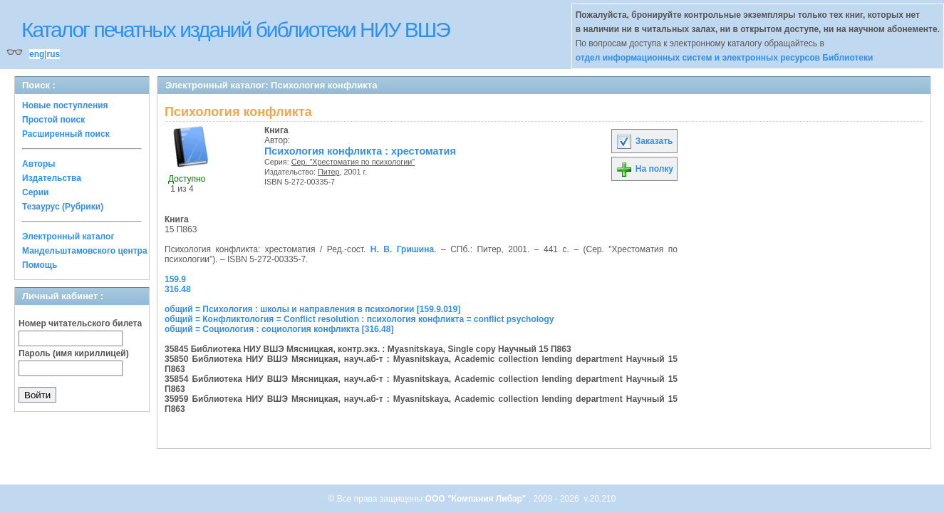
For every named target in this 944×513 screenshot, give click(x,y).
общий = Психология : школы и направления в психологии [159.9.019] (312, 309)
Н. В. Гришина (402, 249)
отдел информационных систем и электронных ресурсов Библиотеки (724, 58)
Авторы (39, 164)
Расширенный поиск (66, 134)
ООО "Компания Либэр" (477, 499)
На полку (644, 169)
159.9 (175, 279)
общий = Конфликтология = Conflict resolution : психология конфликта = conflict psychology (359, 319)
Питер (329, 171)
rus (53, 54)
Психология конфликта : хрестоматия (360, 151)
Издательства (51, 178)
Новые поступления (65, 105)
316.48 (178, 289)
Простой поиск (53, 120)
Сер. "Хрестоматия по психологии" (353, 161)
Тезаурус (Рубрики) (62, 207)
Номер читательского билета (80, 323)
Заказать (644, 141)
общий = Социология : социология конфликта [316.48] (279, 329)
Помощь (39, 265)
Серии (35, 192)
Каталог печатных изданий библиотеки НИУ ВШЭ (235, 29)
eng (36, 54)
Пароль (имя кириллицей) (74, 353)
